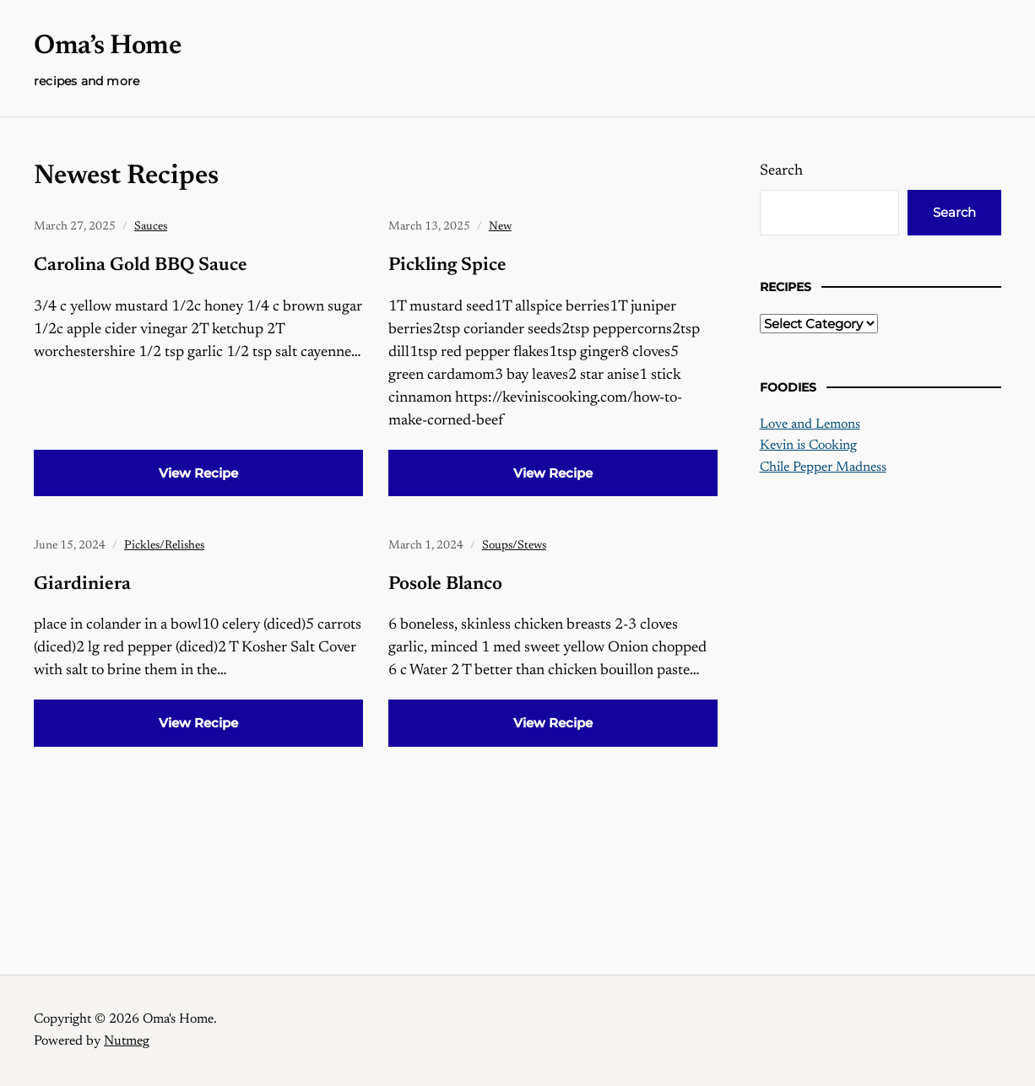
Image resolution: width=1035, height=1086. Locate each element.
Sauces (150, 227)
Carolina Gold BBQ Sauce (140, 266)
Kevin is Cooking (808, 445)
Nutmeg (126, 1041)
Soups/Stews (514, 546)
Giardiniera (82, 584)
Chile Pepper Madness (823, 467)
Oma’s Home (107, 46)
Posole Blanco (445, 584)
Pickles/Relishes (164, 546)
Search (781, 171)
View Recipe (198, 473)
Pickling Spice (447, 266)
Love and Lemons (810, 424)
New (500, 227)
